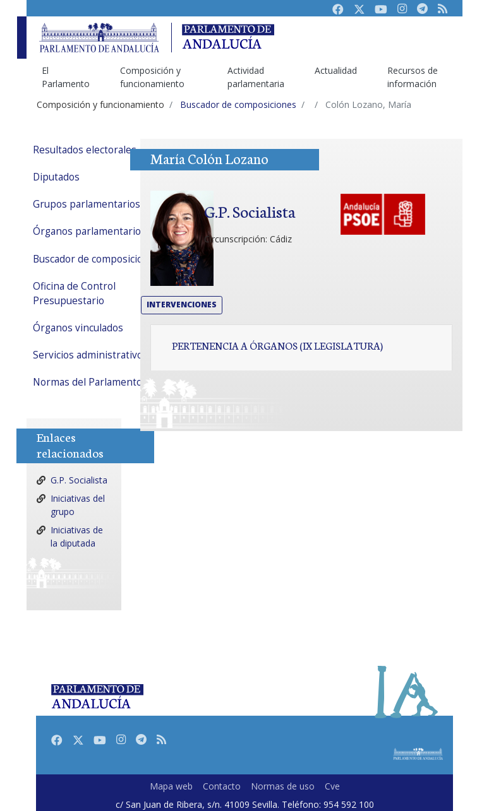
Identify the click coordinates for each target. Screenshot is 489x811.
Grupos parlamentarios (86, 204)
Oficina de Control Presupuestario (74, 293)
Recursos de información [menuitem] (412, 77)
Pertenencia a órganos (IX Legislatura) (277, 345)
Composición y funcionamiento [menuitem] (152, 77)
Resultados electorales (84, 150)
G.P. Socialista (79, 480)
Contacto (222, 786)
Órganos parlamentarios (89, 231)
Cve (332, 786)
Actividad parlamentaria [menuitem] (255, 77)
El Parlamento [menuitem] (66, 77)
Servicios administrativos (90, 355)
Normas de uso (283, 786)
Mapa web (171, 786)
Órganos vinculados (78, 327)
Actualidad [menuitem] (336, 70)
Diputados (56, 177)
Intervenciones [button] (182, 304)
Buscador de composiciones (96, 259)
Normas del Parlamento (87, 382)
